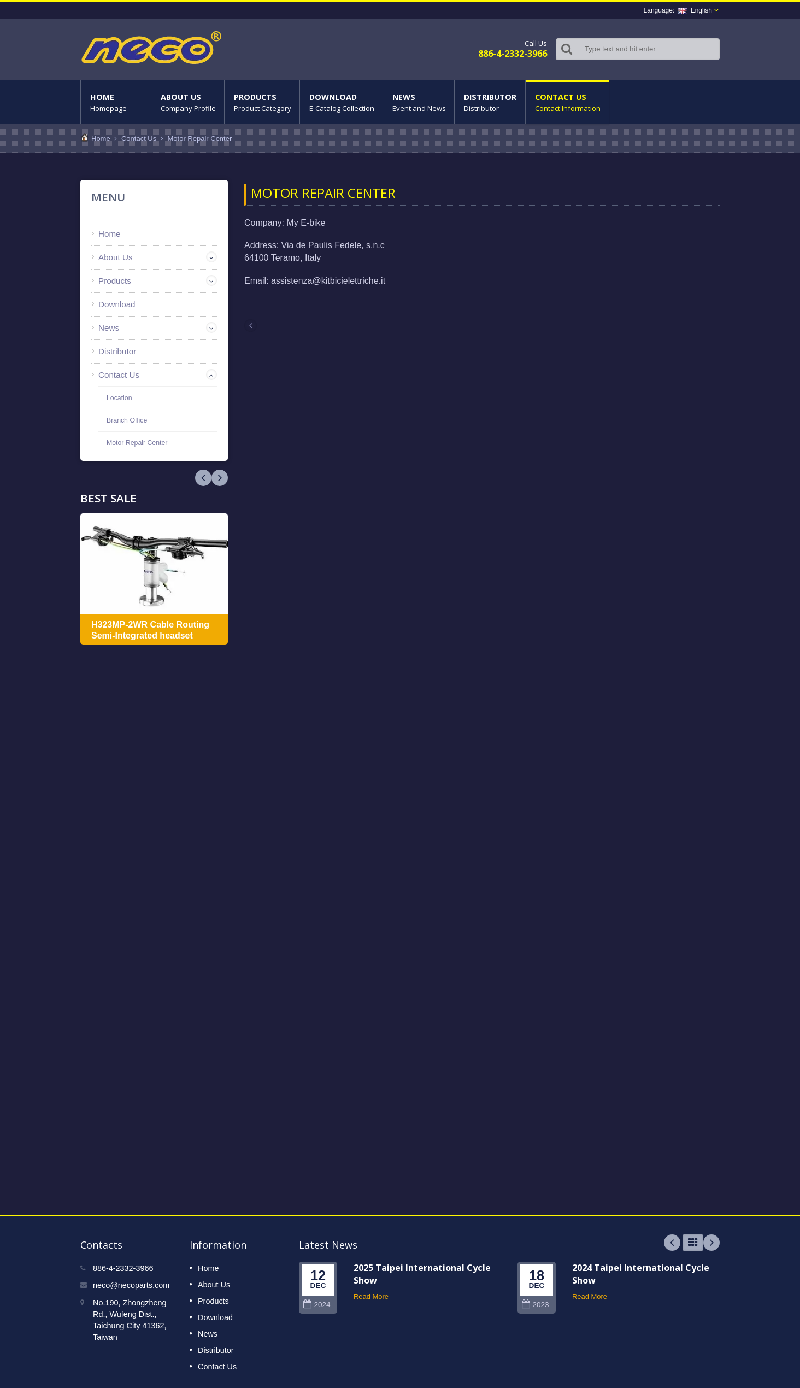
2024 (316, 1305)
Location (119, 398)
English (695, 10)
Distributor (490, 102)
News (418, 102)
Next (203, 478)
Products (262, 102)
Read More (371, 1296)
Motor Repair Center (200, 138)
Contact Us (567, 102)
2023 (535, 1305)
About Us (187, 102)
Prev (219, 478)
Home (116, 102)
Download (341, 102)
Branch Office (127, 420)
